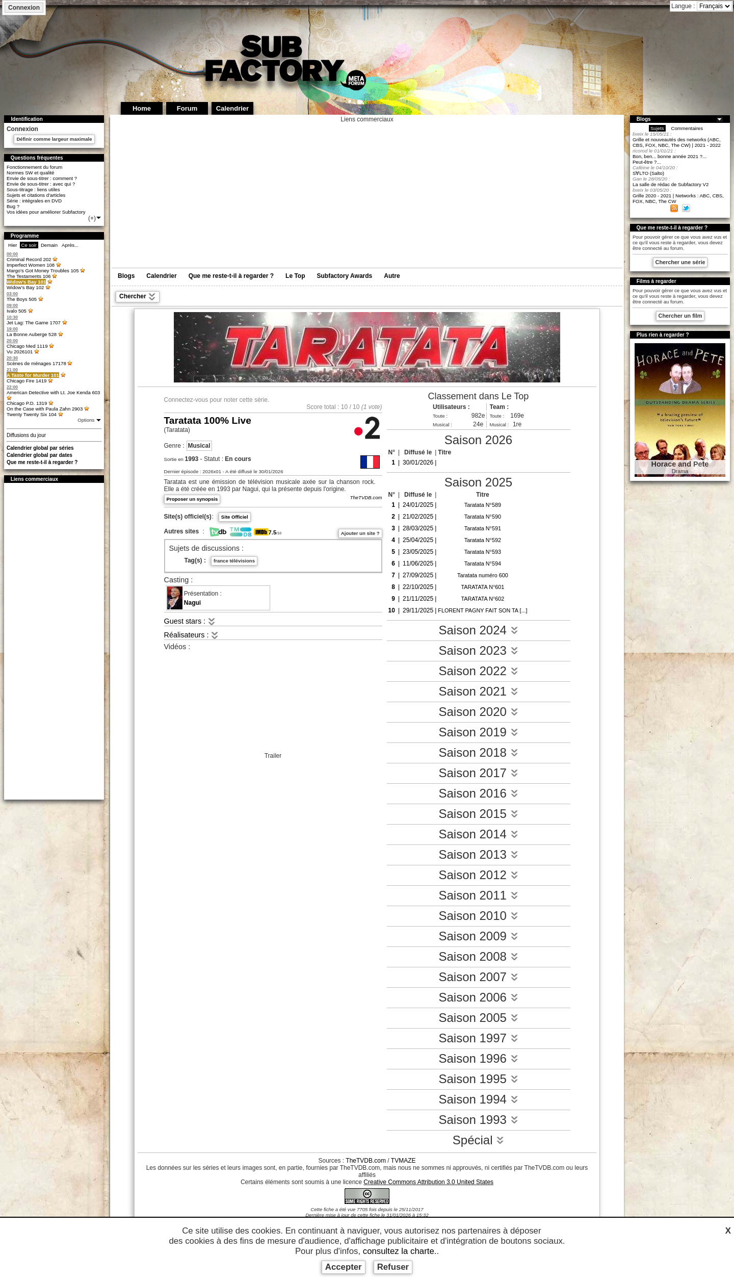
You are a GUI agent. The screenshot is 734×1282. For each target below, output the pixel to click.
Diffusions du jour (26, 435)
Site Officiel (234, 517)
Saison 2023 (478, 650)
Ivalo (17, 311)
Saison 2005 (478, 1017)
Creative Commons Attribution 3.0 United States (428, 1182)
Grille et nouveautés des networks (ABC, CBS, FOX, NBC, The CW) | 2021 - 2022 (677, 142)
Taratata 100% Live (207, 420)
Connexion (24, 7)
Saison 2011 (478, 895)
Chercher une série (680, 262)
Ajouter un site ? (360, 533)
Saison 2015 (478, 814)
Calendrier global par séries (40, 448)
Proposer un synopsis (192, 499)
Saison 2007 (478, 977)
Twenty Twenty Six (32, 414)
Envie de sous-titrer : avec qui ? (41, 184)
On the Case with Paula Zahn (45, 409)
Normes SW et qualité (30, 172)
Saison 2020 (478, 712)
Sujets (657, 128)
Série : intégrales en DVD (34, 200)
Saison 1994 (478, 1099)
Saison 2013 (478, 854)
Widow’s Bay (26, 282)
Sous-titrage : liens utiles (33, 189)
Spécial (478, 1140)
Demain (49, 245)
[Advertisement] (54, 640)
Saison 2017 (478, 773)
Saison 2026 (478, 440)
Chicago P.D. (27, 403)
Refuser (393, 1267)
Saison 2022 (478, 671)
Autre (392, 275)
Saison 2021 (478, 691)
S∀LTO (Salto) (648, 173)
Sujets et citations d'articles (36, 195)
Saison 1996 (478, 1058)
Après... (70, 245)
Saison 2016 (478, 793)
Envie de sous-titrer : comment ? (42, 178)
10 (344, 407)
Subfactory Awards (345, 275)
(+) (95, 218)
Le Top (295, 275)
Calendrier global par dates (39, 455)
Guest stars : (190, 621)
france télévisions (234, 560)
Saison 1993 (478, 1119)
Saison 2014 (478, 834)
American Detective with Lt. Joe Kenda (53, 392)
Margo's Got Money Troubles (43, 270)
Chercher (137, 297)
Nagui (192, 602)
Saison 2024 (478, 630)
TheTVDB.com (366, 497)
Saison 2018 (478, 752)
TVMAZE (403, 1160)
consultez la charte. (400, 1251)
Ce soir (29, 245)
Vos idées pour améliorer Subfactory (46, 212)
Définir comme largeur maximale (54, 139)
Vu (20, 351)
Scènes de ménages (36, 363)
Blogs (126, 275)
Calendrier (161, 275)
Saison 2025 (478, 482)
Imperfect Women (31, 265)
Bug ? (13, 206)
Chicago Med (27, 346)
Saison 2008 (478, 956)
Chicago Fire (26, 380)
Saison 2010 (478, 915)
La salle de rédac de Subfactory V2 (671, 184)
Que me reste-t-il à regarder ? (42, 462)
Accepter (343, 1267)
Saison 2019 (478, 732)
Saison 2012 (478, 875)
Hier (12, 245)
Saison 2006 (478, 997)
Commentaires (687, 128)
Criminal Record (29, 259)
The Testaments (29, 276)
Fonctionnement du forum (34, 167)
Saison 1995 (478, 1079)
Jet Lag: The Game (34, 322)
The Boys (22, 299)
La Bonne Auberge (32, 334)
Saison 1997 (478, 1038)
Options (86, 420)
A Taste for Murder (33, 375)
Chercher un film (680, 316)
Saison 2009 (478, 936)
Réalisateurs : (191, 635)
